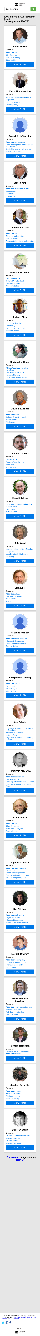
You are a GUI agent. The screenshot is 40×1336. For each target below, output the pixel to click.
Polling (9, 674)
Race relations (11, 928)
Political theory (12, 264)
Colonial (13, 310)
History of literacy (13, 418)
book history (15, 1023)
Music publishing (12, 1234)
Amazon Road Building (15, 516)
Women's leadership (14, 1285)
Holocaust (10, 213)
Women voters (12, 1282)
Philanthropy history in (18, 106)
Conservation (11, 567)
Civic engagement (13, 872)
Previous (12, 1303)
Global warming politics (15, 976)
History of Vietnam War (15, 719)
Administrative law (13, 1127)
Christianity (10, 363)
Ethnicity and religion (14, 926)
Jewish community (17, 208)
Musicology (10, 470)
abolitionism (15, 870)
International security (14, 1079)
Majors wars (11, 1081)
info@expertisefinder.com (21, 1317)
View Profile (20, 70)
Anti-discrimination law (15, 1129)
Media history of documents (17, 1030)
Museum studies (12, 317)
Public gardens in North (19, 564)
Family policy (11, 770)
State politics (11, 62)
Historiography (12, 113)
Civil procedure (12, 1132)
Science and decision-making (17, 979)
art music (13, 1226)
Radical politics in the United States (20, 875)
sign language (15, 157)
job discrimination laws (19, 1124)
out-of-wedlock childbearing (17, 620)
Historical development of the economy (18, 1176)
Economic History (13, 111)
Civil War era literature (15, 416)
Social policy (11, 775)
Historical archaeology (15, 315)
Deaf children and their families (18, 164)
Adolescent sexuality (14, 823)
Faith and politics (12, 368)
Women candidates (13, 1280)
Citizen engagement (14, 669)
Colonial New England (15, 312)
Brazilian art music (13, 1229)
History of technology (14, 1028)
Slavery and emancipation (16, 421)
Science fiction (12, 724)
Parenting (10, 623)
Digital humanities (13, 1025)
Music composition (13, 1231)
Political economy (13, 60)
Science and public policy (16, 981)
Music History (11, 467)
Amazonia (10, 518)
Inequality (10, 618)
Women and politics (18, 1277)
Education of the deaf (14, 166)
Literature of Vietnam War (16, 722)
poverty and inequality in (19, 615)
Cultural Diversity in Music (16, 465)
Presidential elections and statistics (20, 266)
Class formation (12, 923)
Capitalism (10, 108)
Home (33, 1317)
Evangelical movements (15, 365)
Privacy (4, 1319)
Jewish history (11, 215)
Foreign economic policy (16, 1076)
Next (20, 1305)
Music (12, 462)
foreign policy (15, 1074)
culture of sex (11, 826)
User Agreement (13, 1319)
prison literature (16, 717)
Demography (11, 521)
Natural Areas (11, 572)
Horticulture (10, 569)
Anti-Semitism (11, 210)
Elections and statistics (15, 261)
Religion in (13, 361)
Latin (11, 513)
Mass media (11, 671)
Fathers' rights (11, 773)
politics (13, 55)
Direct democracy (13, 57)
